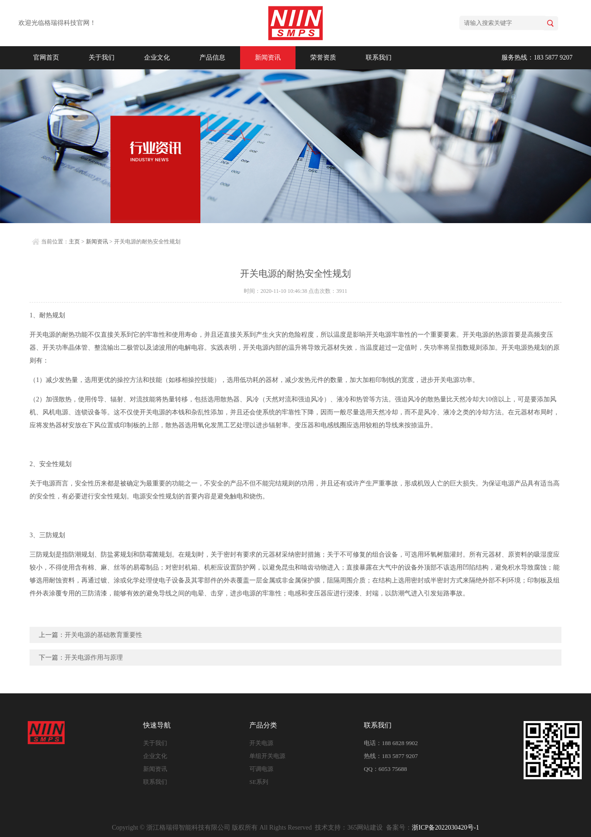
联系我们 (379, 57)
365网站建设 (365, 827)
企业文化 (157, 57)
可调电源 (261, 768)
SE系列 (258, 781)
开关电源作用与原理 (94, 657)
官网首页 (46, 57)
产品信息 (212, 57)
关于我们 (102, 57)
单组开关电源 (267, 755)
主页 (74, 241)
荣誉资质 (323, 57)
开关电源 (261, 743)
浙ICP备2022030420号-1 (445, 827)
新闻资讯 (268, 57)
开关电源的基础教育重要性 (103, 634)
